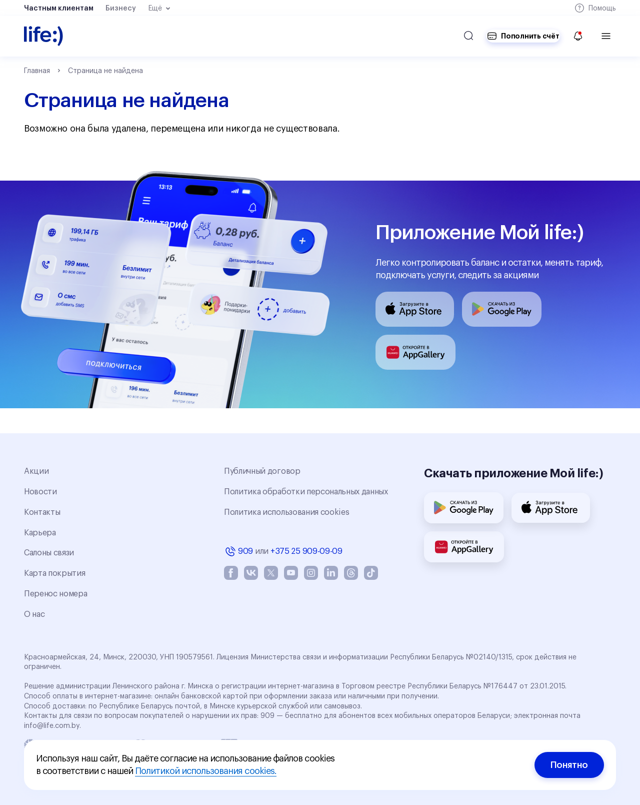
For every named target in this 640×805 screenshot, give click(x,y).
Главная (37, 71)
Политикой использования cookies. (205, 770)
